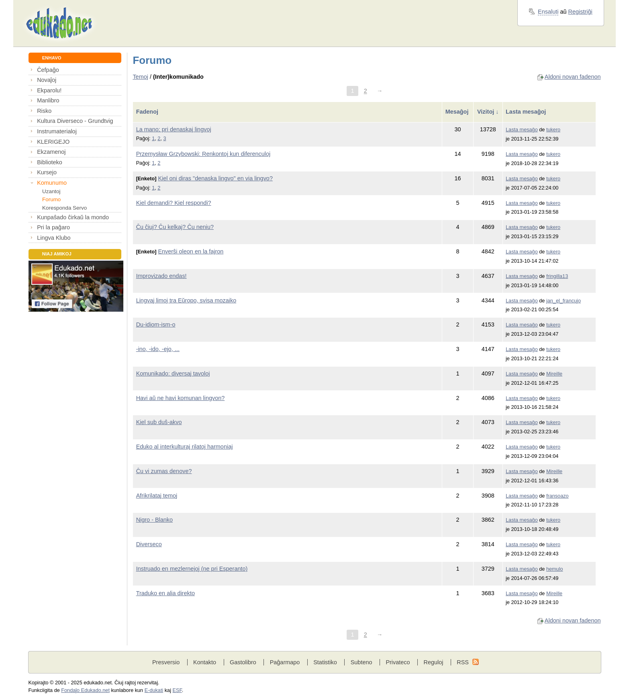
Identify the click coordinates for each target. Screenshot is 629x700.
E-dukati (154, 690)
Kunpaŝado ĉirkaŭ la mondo (73, 217)
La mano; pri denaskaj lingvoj (173, 129)
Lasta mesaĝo (522, 130)
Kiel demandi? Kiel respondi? (173, 203)
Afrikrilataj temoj (157, 495)
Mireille (554, 374)
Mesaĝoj (457, 111)
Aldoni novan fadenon (573, 76)
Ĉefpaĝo (48, 70)
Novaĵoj (46, 80)
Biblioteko (49, 162)
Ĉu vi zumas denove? (164, 471)
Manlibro (48, 100)
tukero (553, 130)
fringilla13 (557, 276)
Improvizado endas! (161, 276)
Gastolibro (243, 662)
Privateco (398, 662)
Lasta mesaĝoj (526, 111)
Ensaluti (548, 11)
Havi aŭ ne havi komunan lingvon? (180, 398)
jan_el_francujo (563, 301)
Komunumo (52, 183)
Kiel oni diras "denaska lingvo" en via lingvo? (215, 178)
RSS (463, 662)
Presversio (166, 662)
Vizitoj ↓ (487, 111)
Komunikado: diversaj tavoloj (173, 373)
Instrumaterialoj (57, 131)
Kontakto (204, 662)
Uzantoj (51, 191)
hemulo (554, 569)
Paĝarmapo (285, 662)
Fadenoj (148, 111)
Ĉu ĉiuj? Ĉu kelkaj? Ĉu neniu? (175, 227)
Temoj (140, 76)
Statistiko (325, 662)
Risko (44, 111)
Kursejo (47, 172)
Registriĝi (580, 11)
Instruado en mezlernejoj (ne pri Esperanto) (192, 568)
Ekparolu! (49, 90)
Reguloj (433, 662)
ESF (177, 690)
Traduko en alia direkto (165, 593)
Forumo (51, 199)
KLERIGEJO (53, 142)
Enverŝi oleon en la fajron (190, 251)
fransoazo (557, 496)
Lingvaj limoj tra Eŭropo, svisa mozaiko (186, 300)
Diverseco (149, 544)
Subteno (361, 662)
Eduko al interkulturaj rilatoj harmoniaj (184, 446)
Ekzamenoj (51, 152)
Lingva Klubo (53, 238)
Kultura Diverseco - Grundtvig (75, 121)
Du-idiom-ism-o (156, 324)
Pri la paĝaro (53, 227)
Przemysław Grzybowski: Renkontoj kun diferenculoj (203, 154)
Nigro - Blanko (154, 519)
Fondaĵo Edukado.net (85, 690)
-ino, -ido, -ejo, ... (158, 349)
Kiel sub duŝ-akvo (159, 422)
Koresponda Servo (64, 208)
